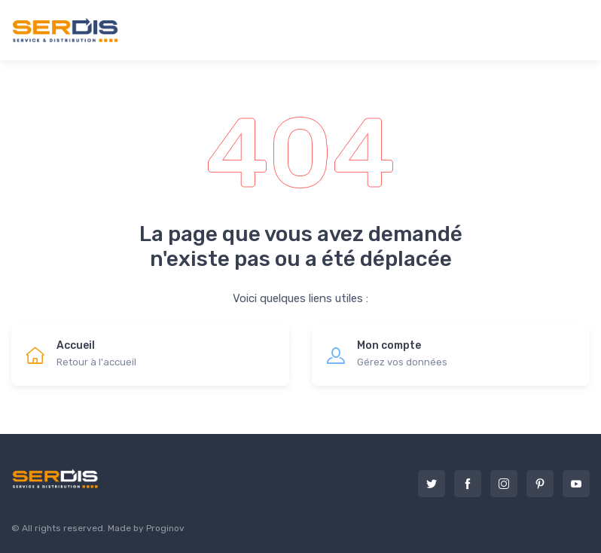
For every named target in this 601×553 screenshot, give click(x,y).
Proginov (165, 528)
